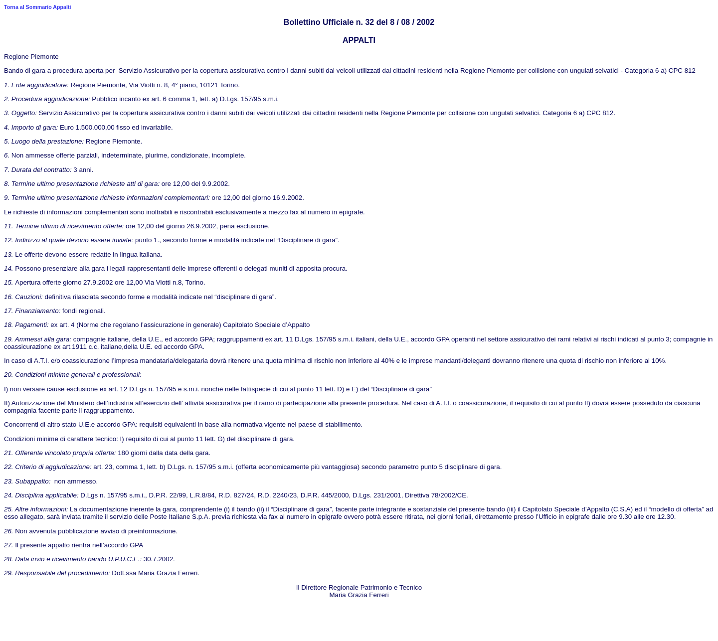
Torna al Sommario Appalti (37, 7)
